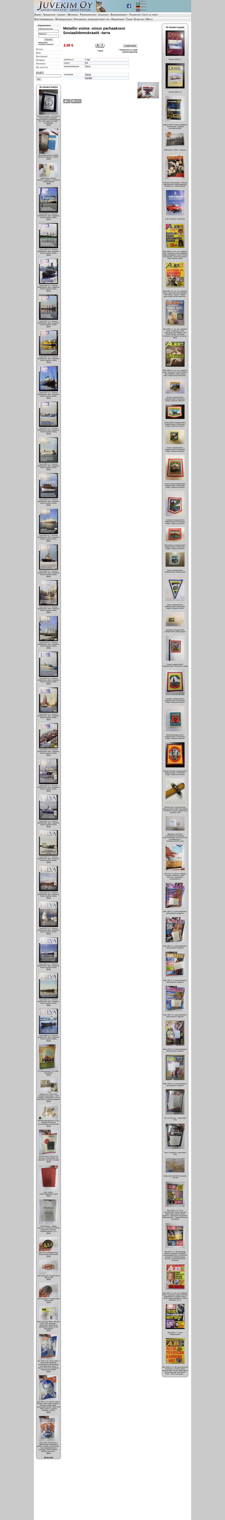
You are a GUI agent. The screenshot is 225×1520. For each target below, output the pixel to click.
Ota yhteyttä (42, 67)
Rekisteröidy (42, 42)
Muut (149, 19)
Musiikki (73, 14)
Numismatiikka (63, 19)
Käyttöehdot (41, 56)
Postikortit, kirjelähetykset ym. (92, 19)
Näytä (48, 125)
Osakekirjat (117, 19)
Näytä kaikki (48, 1457)
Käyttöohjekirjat (43, 19)
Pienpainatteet (88, 14)
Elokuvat (139, 19)
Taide (129, 19)
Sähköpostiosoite (45, 29)
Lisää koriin (130, 46)
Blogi (38, 52)
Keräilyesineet (118, 14)
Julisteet (103, 14)
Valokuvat (135, 14)
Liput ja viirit (150, 14)
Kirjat (37, 14)
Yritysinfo (40, 63)
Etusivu (39, 49)
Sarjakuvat (49, 14)
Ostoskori (40, 59)
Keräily (88, 78)
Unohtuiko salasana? (46, 44)
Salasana (42, 34)
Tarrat (88, 74)
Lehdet (61, 14)
